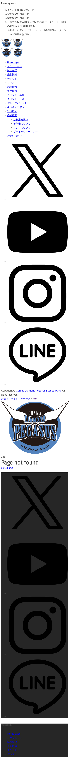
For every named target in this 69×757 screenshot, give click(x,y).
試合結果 (12, 742)
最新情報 (12, 746)
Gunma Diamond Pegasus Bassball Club (39, 390)
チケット (12, 750)
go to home (7, 467)
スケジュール (14, 737)
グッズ (11, 754)
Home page (14, 733)
